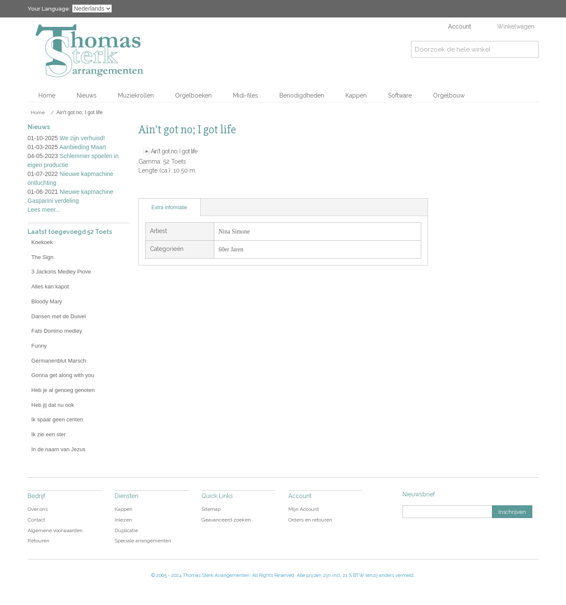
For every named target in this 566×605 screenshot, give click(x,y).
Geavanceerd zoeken (226, 520)
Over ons (38, 509)
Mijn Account (303, 509)
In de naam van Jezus (59, 449)
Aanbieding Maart (82, 147)
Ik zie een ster (49, 434)
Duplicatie (126, 530)
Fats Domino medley (57, 331)
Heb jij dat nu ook (53, 405)
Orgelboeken (193, 95)
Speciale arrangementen (143, 541)
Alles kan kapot (50, 286)
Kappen (356, 95)
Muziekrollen (136, 95)
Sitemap (211, 509)
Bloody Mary (47, 301)
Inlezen (123, 520)
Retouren (38, 541)
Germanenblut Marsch (59, 360)
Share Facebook (164, 189)
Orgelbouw (449, 95)
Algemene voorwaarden (55, 530)
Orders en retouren (310, 520)
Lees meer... (44, 209)
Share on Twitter (181, 189)
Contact (36, 520)
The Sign (43, 257)
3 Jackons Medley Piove (61, 271)
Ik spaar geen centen (57, 419)
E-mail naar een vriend (146, 189)
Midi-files (245, 95)
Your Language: (49, 9)
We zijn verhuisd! (82, 138)
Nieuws (87, 95)
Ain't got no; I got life (174, 151)
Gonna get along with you (63, 375)
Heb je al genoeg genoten (63, 390)
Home (46, 95)
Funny (39, 346)
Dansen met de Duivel (59, 316)
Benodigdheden (301, 95)
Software (400, 95)
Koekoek (42, 242)
